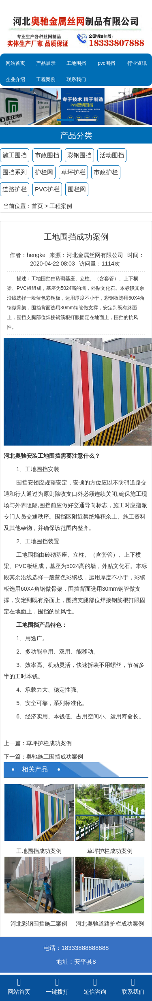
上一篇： (15, 743)
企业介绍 (15, 79)
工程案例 (46, 79)
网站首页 (15, 63)
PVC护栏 (47, 189)
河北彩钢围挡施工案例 (39, 923)
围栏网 (77, 189)
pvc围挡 (106, 63)
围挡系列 (14, 172)
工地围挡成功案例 (39, 851)
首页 (37, 206)
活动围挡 (112, 155)
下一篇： (15, 756)
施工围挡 (14, 155)
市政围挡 (47, 155)
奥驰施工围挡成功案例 (54, 756)
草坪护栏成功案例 (49, 743)
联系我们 (76, 79)
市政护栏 (106, 172)
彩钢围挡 (79, 155)
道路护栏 (14, 189)
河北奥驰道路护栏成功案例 (110, 923)
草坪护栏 (73, 172)
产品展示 (46, 63)
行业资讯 (137, 63)
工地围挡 (76, 63)
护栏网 (44, 172)
